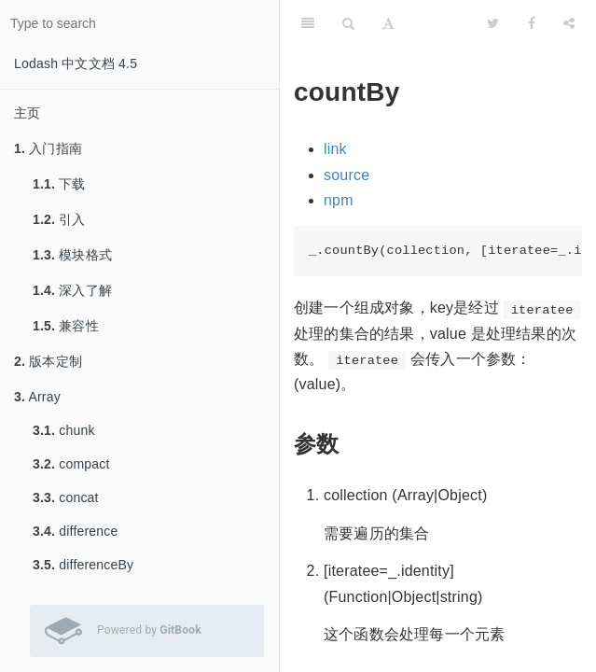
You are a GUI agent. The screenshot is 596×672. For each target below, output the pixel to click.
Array (37, 396)
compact (71, 463)
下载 (59, 183)
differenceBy (83, 564)
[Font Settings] (388, 23)
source (346, 175)
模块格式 (72, 254)
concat (66, 497)
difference (75, 531)
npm (338, 200)
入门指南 (48, 148)
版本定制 (48, 361)
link (335, 149)
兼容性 (66, 325)
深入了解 (72, 290)
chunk (64, 430)
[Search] (348, 23)
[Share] (569, 23)
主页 (27, 112)
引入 (59, 219)
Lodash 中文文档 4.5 (75, 63)
